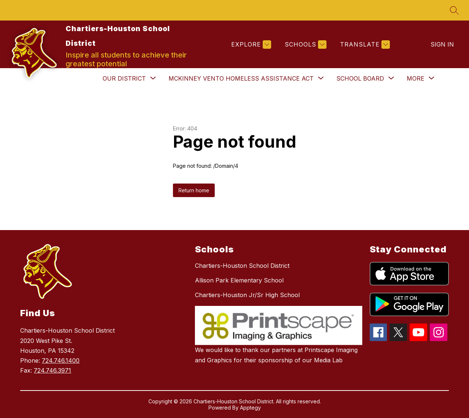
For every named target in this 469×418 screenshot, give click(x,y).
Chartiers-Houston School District (242, 265)
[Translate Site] (364, 44)
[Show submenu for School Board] (360, 78)
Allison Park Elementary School (239, 280)
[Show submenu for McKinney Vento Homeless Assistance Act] (241, 78)
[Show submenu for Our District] (124, 78)
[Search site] (454, 10)
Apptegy (250, 407)
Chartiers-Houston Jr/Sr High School (247, 295)
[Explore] (250, 44)
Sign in (442, 44)
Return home (193, 190)
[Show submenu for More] (415, 78)
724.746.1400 (61, 360)
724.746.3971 (52, 370)
